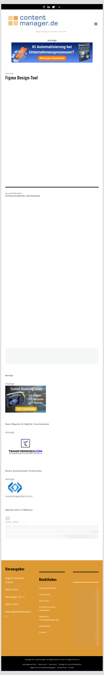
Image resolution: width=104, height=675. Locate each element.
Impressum (44, 600)
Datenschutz (44, 594)
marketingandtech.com (18, 496)
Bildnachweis (45, 626)
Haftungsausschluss (48, 588)
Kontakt (42, 632)
